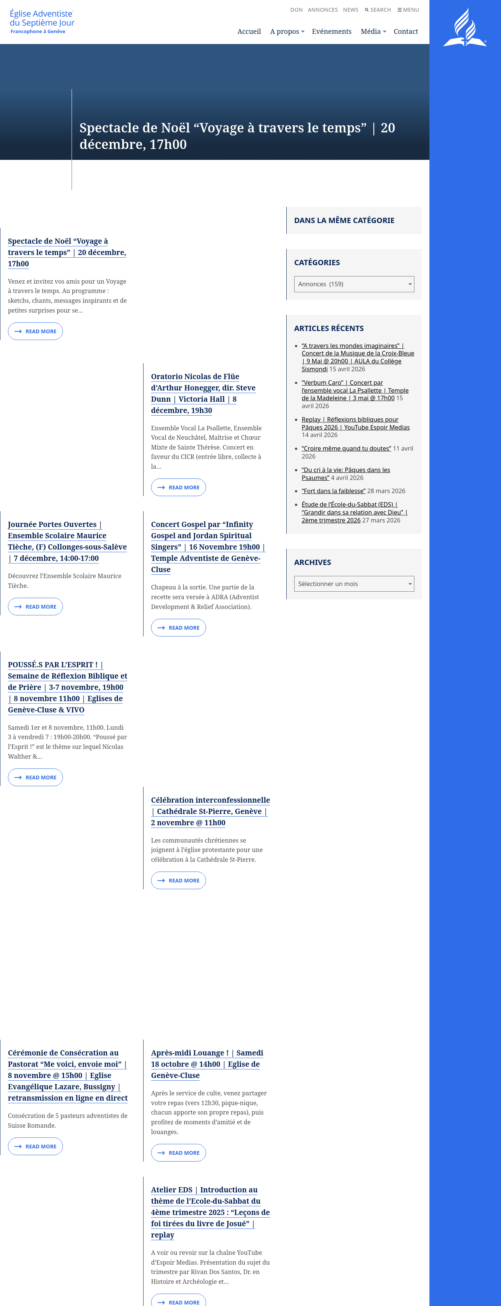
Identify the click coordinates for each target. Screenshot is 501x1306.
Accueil (249, 31)
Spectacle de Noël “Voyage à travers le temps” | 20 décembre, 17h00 (60, 252)
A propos (284, 31)
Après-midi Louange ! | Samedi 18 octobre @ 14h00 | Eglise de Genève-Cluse (210, 843)
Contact (406, 31)
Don (296, 9)
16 (200, 1207)
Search (378, 9)
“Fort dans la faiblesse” (334, 491)
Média (371, 31)
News (351, 9)
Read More (35, 332)
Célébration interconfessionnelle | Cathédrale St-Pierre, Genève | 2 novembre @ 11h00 (209, 623)
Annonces (323, 9)
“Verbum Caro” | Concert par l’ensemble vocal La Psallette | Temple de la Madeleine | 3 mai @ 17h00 (355, 390)
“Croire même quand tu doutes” (346, 448)
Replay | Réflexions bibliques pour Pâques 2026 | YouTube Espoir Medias (356, 423)
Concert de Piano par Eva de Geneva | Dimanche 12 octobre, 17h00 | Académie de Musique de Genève (67, 991)
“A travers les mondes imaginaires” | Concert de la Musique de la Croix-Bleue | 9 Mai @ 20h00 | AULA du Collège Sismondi (358, 357)
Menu (408, 9)
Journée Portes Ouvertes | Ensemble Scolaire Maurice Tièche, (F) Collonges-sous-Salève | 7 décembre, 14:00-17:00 (60, 487)
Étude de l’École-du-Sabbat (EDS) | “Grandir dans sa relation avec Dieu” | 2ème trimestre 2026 (355, 512)
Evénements (331, 31)
